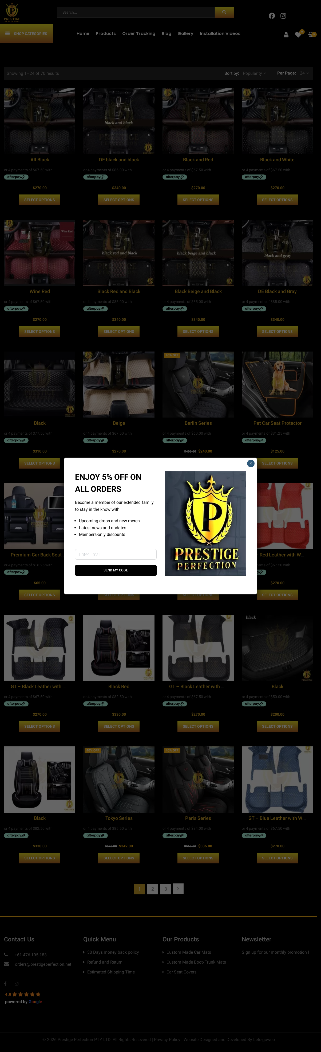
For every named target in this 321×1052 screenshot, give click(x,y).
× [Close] (251, 463)
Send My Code (116, 570)
